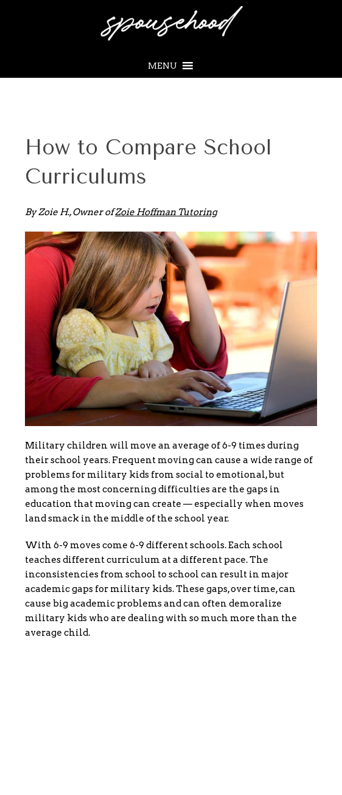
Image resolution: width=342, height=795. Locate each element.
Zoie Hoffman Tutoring (166, 212)
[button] (162, 65)
